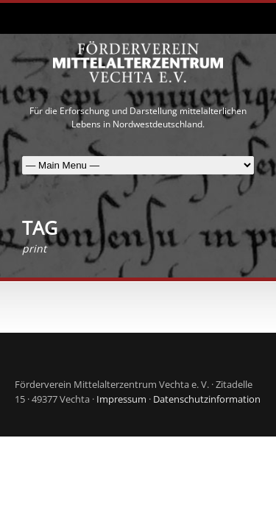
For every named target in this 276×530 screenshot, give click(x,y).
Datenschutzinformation (207, 399)
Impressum (121, 399)
